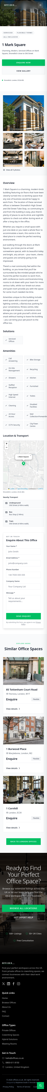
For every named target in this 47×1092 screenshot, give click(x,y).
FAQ (4, 1011)
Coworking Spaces (10, 1034)
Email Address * (12, 558)
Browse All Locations (23, 908)
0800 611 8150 (12, 1062)
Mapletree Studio (22, 1082)
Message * (10, 593)
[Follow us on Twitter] (3, 983)
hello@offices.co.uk (15, 1058)
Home (5, 998)
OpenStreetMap (22, 489)
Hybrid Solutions (10, 1039)
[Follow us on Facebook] (13, 983)
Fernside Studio (35, 1082)
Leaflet (11, 489)
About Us (6, 1007)
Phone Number (12, 569)
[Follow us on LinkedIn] (8, 983)
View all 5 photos (11, 170)
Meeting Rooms (9, 1043)
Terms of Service (23, 1087)
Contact (5, 1016)
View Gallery (23, 71)
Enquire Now (23, 62)
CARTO (40, 489)
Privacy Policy (8, 1087)
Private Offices (9, 1030)
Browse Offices (9, 1002)
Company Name (13, 581)
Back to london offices (23, 841)
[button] (24, 463)
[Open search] (40, 1085)
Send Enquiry (23, 616)
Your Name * (11, 546)
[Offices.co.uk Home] (10, 5)
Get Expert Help (23, 917)
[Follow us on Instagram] (18, 983)
